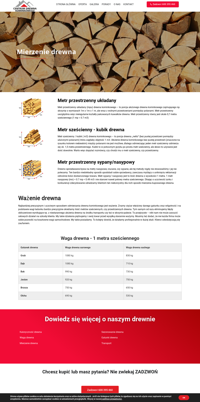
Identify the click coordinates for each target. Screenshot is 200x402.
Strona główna (65, 4)
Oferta (82, 4)
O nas (117, 4)
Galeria (94, 4)
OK (183, 397)
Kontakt (128, 4)
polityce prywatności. (120, 399)
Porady (106, 4)
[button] (163, 4)
